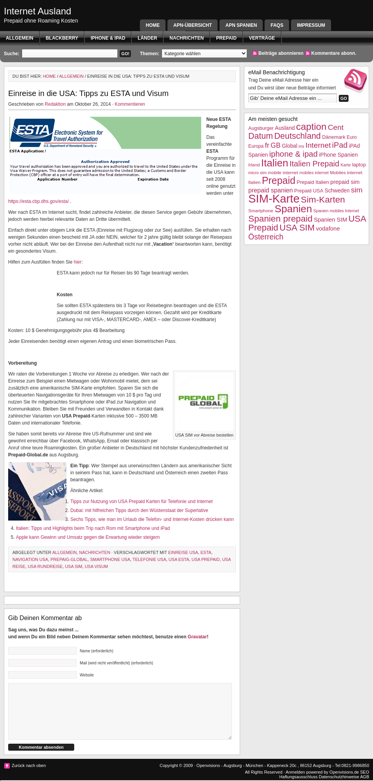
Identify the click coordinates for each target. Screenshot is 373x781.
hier (78, 262)
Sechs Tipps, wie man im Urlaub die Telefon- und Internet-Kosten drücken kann (152, 519)
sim (357, 190)
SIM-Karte (274, 198)
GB (276, 145)
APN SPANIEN (241, 25)
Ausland (285, 128)
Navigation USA (30, 559)
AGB (364, 776)
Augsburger (261, 128)
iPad (340, 145)
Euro (352, 137)
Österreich (265, 236)
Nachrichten (186, 38)
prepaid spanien (270, 190)
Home (153, 25)
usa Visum (96, 566)
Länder (147, 38)
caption (311, 126)
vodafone (328, 228)
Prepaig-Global (69, 559)
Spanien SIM (330, 219)
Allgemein (19, 38)
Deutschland (297, 136)
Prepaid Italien (313, 182)
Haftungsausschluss (298, 776)
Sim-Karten (323, 199)
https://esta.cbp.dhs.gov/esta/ (38, 201)
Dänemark (333, 137)
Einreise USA (183, 552)
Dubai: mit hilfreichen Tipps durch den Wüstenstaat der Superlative (139, 510)
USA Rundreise (45, 566)
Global (289, 146)
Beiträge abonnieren (280, 53)
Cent (336, 127)
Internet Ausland (37, 11)
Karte (345, 164)
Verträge (262, 38)
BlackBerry (62, 38)
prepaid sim (344, 182)
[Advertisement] (32, 293)
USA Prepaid (206, 559)
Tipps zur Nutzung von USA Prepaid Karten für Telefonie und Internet (141, 501)
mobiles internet (314, 172)
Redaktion (55, 104)
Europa (255, 146)
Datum (260, 136)
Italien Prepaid (314, 163)
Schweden (337, 191)
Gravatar (197, 636)
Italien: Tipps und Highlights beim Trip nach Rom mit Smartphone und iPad (93, 528)
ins (301, 146)
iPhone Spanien (338, 155)
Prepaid (226, 38)
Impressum (311, 25)
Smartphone (260, 210)
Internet (318, 145)
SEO (364, 772)
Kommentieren (130, 104)
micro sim (257, 172)
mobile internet (283, 172)
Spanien (293, 209)
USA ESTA (179, 559)
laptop (359, 165)
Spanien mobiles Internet (336, 210)
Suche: (11, 53)
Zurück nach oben (29, 765)
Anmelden (295, 772)
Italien (274, 163)
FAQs (276, 25)
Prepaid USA (308, 191)
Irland (254, 165)
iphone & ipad (108, 38)
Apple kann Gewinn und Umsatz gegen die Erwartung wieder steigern (88, 537)
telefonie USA (149, 559)
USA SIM (73, 566)
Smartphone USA (110, 559)
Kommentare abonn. (333, 53)
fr (267, 145)
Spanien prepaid (280, 218)
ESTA (205, 552)
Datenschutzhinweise (339, 776)
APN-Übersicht (192, 25)
